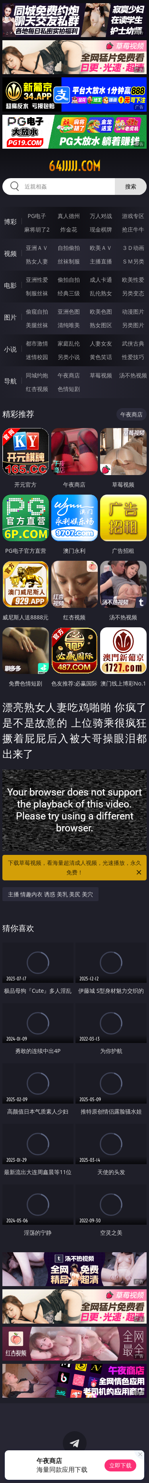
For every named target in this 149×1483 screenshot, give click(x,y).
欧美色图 (101, 311)
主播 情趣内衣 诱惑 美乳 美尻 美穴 (50, 894)
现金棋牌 (101, 229)
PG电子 (36, 216)
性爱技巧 (133, 357)
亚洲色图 (69, 311)
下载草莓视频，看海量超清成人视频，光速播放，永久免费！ (75, 868)
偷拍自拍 (69, 279)
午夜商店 (69, 375)
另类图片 (133, 325)
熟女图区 (101, 325)
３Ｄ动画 (133, 247)
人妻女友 (101, 343)
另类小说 (69, 357)
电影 (10, 285)
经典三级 (69, 293)
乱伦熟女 (101, 293)
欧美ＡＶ (101, 247)
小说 (10, 349)
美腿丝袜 (37, 325)
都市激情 (37, 343)
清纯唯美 (69, 325)
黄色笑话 (101, 357)
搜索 (130, 186)
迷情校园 (37, 357)
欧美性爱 (133, 279)
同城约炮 (37, 375)
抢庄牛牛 (133, 229)
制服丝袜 (37, 293)
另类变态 (133, 293)
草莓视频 (101, 375)
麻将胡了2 (37, 229)
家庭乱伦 (69, 343)
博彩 (10, 221)
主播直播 (101, 261)
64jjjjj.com (74, 166)
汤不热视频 (133, 375)
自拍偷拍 (69, 247)
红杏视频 (37, 389)
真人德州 (69, 216)
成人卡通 (101, 279)
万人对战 (101, 216)
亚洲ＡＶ (37, 247)
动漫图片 (133, 311)
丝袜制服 (69, 261)
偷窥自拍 (37, 311)
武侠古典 (133, 343)
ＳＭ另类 (133, 261)
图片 (10, 317)
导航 (10, 381)
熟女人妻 (37, 261)
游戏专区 (133, 216)
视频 (10, 253)
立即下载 (120, 1465)
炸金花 (68, 229)
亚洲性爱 (37, 279)
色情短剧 (69, 389)
